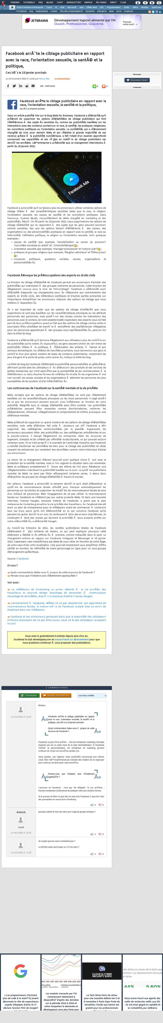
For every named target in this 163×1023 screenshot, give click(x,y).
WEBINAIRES (42, 11)
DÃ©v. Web (92, 7)
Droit (113, 2)
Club (123, 2)
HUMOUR (128, 11)
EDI (101, 7)
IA (56, 7)
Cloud (49, 7)
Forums (15, 2)
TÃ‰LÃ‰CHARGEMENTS (71, 11)
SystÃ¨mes (156, 7)
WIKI (111, 11)
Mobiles (144, 7)
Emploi (88, 2)
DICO (118, 11)
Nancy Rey (44, 79)
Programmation (114, 7)
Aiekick (21, 812)
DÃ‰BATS (102, 11)
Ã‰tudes (101, 2)
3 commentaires (62, 79)
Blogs (49, 2)
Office (135, 7)
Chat (60, 2)
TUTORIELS (21, 11)
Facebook (23, 558)
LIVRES (54, 11)
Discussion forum (137, 80)
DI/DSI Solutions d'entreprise (30, 7)
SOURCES (89, 11)
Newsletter (73, 2)
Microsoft (72, 7)
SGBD (126, 7)
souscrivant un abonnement (72, 639)
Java (81, 7)
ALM (62, 7)
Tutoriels (29, 2)
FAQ (40, 2)
